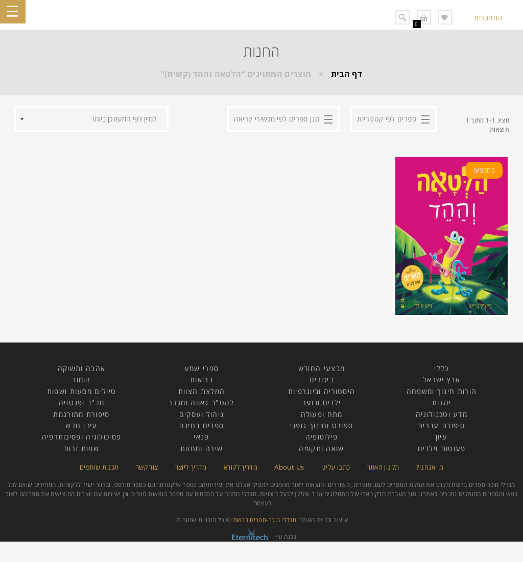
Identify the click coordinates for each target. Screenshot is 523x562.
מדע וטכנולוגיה (441, 414)
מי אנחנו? (429, 467)
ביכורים (322, 379)
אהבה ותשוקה (81, 368)
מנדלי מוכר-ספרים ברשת (265, 520)
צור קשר (147, 467)
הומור (81, 379)
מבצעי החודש (321, 368)
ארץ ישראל (441, 379)
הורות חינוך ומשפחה (442, 391)
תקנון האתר (383, 467)
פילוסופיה (321, 437)
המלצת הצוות (201, 391)
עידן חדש (81, 425)
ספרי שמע (201, 368)
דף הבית (347, 74)
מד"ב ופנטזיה (82, 402)
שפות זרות (81, 448)
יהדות (441, 402)
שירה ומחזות (201, 448)
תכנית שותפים (99, 467)
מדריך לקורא (240, 467)
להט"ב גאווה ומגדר (201, 402)
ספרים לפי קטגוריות (386, 119)
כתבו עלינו (335, 467)
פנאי (201, 437)
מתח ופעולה (322, 414)
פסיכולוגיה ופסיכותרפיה (82, 437)
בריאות (201, 379)
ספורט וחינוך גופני (321, 425)
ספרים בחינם (201, 425)
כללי (441, 368)
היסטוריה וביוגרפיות (321, 391)
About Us (289, 467)
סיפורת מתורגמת (81, 414)
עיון (441, 437)
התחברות (488, 17)
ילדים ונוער (321, 402)
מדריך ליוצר (191, 467)
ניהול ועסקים (201, 414)
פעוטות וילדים (442, 448)
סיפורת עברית (441, 425)
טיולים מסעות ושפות (81, 391)
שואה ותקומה (321, 448)
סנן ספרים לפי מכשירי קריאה (276, 119)
